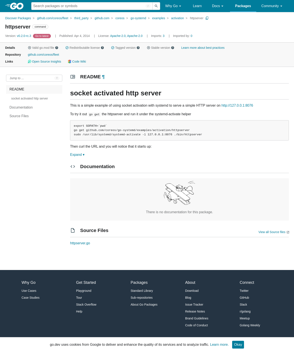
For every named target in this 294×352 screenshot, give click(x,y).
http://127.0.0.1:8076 (237, 105)
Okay (238, 344)
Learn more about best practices (203, 47)
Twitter (244, 290)
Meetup (245, 318)
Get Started (86, 282)
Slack (243, 304)
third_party (81, 18)
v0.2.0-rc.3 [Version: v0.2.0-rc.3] (18, 36)
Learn (197, 6)
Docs (218, 6)
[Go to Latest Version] (42, 36)
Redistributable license (84, 47)
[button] (29, 47)
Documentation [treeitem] (21, 107)
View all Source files (271, 232)
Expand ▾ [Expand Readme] (77, 154)
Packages (243, 6)
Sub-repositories (142, 297)
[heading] (18, 6)
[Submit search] (156, 6)
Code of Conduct (196, 325)
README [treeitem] (16, 89)
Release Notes (195, 311)
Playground (83, 290)
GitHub (244, 297)
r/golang (245, 311)
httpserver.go (80, 243)
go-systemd (138, 18)
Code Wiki (77, 61)
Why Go (174, 6)
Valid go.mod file (43, 47)
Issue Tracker (194, 304)
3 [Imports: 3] (158, 36)
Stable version (160, 47)
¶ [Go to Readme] (103, 76)
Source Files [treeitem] (19, 116)
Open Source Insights (44, 61)
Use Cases (29, 290)
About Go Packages (144, 304)
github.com (102, 18)
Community (272, 6)
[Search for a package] (92, 6)
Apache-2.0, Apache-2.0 (126, 36)
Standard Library (142, 290)
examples (158, 18)
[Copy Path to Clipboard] (207, 18)
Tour (79, 297)
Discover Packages (18, 18)
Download (192, 290)
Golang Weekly (250, 325)
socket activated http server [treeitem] (29, 98)
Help (79, 311)
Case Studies (30, 297)
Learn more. (219, 344)
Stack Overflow (86, 304)
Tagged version (125, 47)
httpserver (196, 18)
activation (177, 18)
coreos (120, 18)
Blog (188, 297)
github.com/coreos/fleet (52, 18)
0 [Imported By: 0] (182, 36)
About (190, 282)
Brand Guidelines (196, 318)
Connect (247, 282)
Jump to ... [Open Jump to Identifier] (17, 78)
